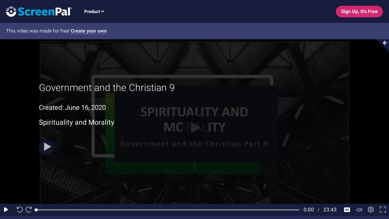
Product (94, 11)
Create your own (89, 31)
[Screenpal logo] (36, 11)
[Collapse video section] (381, 45)
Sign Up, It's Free (359, 11)
